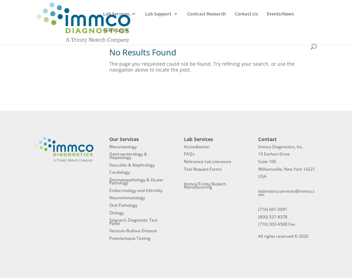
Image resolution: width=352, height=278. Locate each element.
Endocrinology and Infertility (136, 190)
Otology (116, 213)
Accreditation (196, 147)
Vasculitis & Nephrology (132, 165)
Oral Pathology (123, 205)
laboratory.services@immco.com (286, 192)
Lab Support (158, 14)
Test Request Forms (203, 169)
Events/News (280, 14)
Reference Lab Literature (207, 161)
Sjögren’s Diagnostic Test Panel (133, 221)
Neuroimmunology (127, 198)
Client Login (115, 30)
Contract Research (206, 14)
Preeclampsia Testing (130, 238)
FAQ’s (189, 154)
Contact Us (246, 14)
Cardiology (119, 172)
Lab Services (116, 14)
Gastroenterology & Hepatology (128, 155)
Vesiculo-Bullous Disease (133, 231)
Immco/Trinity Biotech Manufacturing (205, 185)
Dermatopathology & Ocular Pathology (136, 181)
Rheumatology (123, 147)
